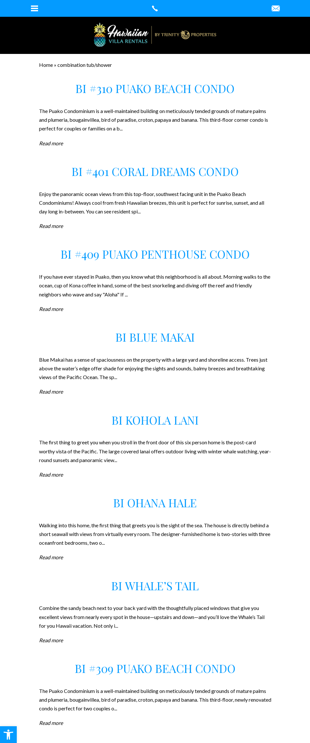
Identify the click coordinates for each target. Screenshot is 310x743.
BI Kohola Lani (155, 420)
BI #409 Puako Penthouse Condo (155, 254)
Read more (51, 143)
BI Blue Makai (155, 337)
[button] (8, 734)
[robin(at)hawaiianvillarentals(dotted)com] (276, 8)
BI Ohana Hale (155, 502)
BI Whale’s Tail (155, 585)
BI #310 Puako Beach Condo (155, 88)
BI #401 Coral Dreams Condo (155, 171)
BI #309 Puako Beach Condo (155, 668)
